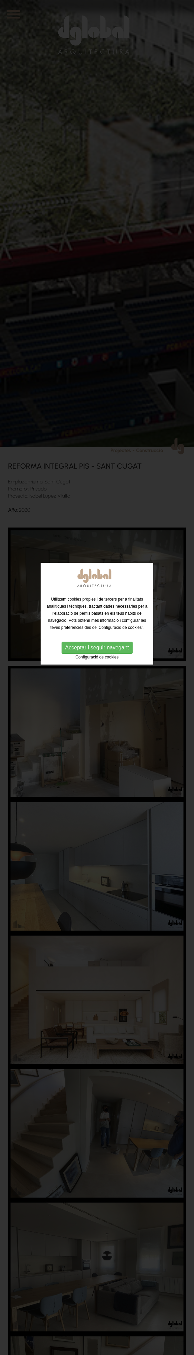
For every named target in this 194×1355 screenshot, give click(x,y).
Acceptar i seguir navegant (97, 628)
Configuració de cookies (97, 637)
